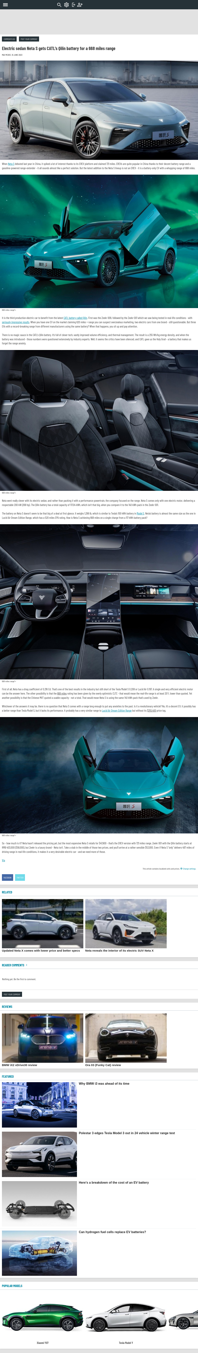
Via (3, 860)
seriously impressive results (15, 322)
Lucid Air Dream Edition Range (117, 710)
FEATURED (8, 1076)
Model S (140, 513)
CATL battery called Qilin (75, 318)
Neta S (11, 163)
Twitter (20, 877)
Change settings (188, 868)
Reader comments (15, 965)
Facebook (7, 877)
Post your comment (29, 39)
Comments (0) (9, 39)
